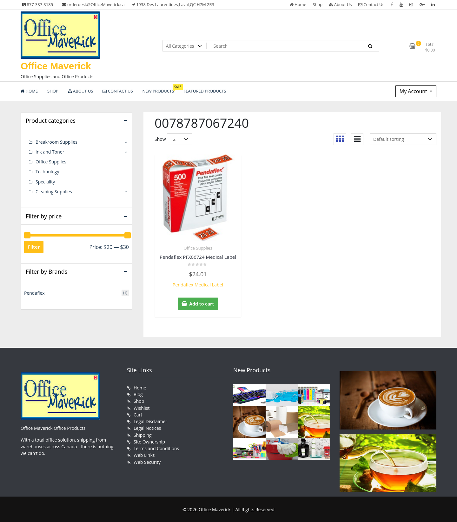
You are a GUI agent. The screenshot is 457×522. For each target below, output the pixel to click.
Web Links (144, 454)
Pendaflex (34, 292)
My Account (414, 91)
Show (160, 139)
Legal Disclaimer (150, 421)
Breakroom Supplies (56, 142)
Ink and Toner (50, 152)
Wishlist (141, 407)
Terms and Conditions (156, 447)
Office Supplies (197, 248)
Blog (138, 394)
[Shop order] (403, 139)
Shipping (143, 434)
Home (298, 4)
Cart (138, 414)
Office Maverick (56, 66)
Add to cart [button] (201, 304)
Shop (317, 4)
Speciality (45, 181)
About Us (340, 4)
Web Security (147, 461)
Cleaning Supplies (54, 191)
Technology (47, 171)
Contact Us (371, 4)
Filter (34, 247)
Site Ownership (149, 441)
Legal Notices (147, 427)
